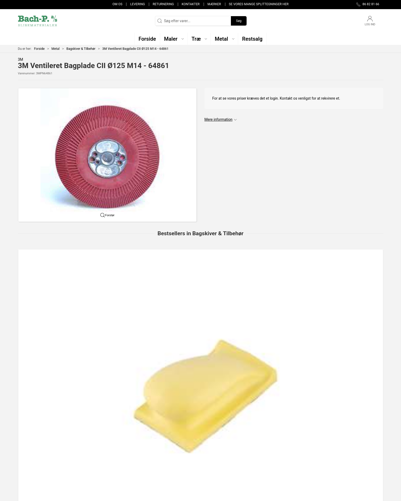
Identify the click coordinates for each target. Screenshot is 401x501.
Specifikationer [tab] (34, 364)
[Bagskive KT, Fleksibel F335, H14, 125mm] (126, 276)
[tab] (193, 336)
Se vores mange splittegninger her (259, 4)
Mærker (214, 4)
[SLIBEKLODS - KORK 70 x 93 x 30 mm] (274, 276)
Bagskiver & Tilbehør (81, 49)
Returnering (163, 4)
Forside (39, 49)
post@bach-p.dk (31, 449)
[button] (174, 39)
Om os (117, 4)
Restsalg (150, 455)
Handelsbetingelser (283, 463)
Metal (55, 49)
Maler (147, 440)
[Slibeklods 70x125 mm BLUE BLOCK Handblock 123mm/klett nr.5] (348, 276)
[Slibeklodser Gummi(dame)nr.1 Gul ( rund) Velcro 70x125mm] (52, 276)
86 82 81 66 (27, 444)
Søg (238, 21)
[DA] (37, 20)
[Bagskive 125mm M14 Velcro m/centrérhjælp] (200, 276)
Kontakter (191, 4)
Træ (146, 433)
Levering (137, 4)
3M (20, 59)
